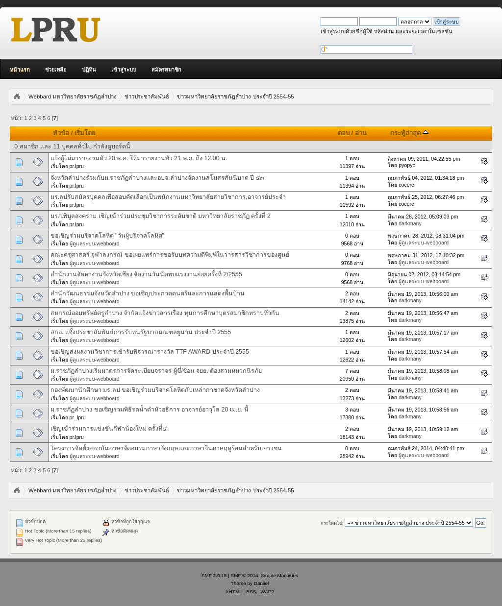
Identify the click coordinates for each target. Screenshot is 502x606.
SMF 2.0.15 (214, 575)
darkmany (410, 223)
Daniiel (261, 583)
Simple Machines (279, 575)
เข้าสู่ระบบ (123, 70)
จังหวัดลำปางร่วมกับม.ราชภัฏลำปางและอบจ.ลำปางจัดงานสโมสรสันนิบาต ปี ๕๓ (157, 177)
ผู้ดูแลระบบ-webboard (95, 243)
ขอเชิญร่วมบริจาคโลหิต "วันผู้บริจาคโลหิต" (107, 235)
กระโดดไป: (332, 523)
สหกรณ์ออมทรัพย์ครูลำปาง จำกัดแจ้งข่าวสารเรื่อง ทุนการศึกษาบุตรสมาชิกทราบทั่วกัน (164, 313)
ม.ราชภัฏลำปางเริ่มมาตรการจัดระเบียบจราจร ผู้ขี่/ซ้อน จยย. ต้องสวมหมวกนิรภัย (156, 370)
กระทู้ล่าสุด (409, 133)
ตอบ (344, 133)
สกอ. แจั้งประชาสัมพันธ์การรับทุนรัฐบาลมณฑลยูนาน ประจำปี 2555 (140, 332)
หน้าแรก (20, 70)
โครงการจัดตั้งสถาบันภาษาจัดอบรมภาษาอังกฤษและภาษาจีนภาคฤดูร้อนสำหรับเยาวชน (166, 448)
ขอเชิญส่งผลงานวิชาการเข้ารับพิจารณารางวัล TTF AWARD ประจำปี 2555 (149, 351)
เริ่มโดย (85, 133)
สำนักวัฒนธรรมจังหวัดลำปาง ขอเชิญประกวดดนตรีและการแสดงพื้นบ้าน (147, 293)
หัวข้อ (61, 133)
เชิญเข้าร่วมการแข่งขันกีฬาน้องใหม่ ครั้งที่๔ (108, 428)
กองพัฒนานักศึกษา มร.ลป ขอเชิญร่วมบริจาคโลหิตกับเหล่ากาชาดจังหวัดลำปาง (155, 390)
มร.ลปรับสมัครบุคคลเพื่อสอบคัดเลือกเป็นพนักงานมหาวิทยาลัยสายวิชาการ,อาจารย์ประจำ (168, 197)
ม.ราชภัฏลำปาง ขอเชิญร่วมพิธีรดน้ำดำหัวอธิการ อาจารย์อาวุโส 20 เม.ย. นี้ (149, 409)
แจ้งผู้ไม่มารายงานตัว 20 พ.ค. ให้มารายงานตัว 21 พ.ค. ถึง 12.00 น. (138, 158)
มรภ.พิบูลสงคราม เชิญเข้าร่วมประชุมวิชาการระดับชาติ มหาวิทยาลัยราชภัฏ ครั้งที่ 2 (160, 216)
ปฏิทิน (89, 70)
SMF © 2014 (244, 575)
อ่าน (361, 133)
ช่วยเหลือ (56, 70)
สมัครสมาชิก (166, 70)
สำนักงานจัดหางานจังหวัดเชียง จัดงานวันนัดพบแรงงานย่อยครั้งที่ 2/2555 (146, 274)
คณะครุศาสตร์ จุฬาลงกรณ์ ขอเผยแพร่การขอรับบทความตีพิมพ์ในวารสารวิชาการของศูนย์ (169, 254)
